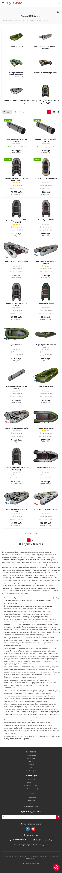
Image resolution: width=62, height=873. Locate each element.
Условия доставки (31, 785)
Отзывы (31, 761)
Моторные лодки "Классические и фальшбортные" (16, 74)
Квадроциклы (31, 797)
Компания (31, 752)
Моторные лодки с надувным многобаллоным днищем (16, 102)
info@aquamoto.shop (44, 840)
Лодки (31, 803)
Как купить (31, 779)
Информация (31, 776)
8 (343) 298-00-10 (20, 839)
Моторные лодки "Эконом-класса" (45, 47)
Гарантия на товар (31, 788)
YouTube (33, 829)
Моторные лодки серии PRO (45, 72)
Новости (31, 764)
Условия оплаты (31, 782)
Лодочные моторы (31, 806)
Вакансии (31, 758)
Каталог (31, 793)
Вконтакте (28, 829)
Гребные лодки (16, 46)
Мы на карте (31, 770)
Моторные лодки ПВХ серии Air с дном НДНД (45, 102)
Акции (31, 767)
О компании (31, 755)
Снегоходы (31, 800)
